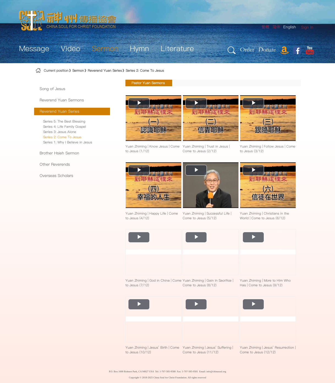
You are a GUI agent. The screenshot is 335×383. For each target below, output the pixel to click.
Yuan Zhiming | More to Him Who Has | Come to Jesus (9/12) (265, 282)
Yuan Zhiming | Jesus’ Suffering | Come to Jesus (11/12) (208, 349)
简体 (276, 27)
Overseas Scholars (56, 175)
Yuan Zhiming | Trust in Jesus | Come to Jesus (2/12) (206, 148)
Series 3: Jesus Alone (59, 131)
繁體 (265, 27)
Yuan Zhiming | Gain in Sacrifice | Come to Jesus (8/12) (208, 282)
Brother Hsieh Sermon (59, 153)
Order (247, 49)
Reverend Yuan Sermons (62, 100)
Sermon (78, 70)
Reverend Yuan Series (105, 70)
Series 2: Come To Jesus (145, 70)
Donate (267, 49)
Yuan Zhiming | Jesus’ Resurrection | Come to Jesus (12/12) (268, 349)
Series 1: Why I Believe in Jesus (67, 142)
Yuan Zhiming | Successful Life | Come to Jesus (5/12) (207, 215)
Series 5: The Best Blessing (64, 121)
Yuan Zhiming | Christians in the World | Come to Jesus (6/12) (264, 215)
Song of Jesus (52, 88)
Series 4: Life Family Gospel (64, 126)
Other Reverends (55, 164)
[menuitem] (307, 27)
